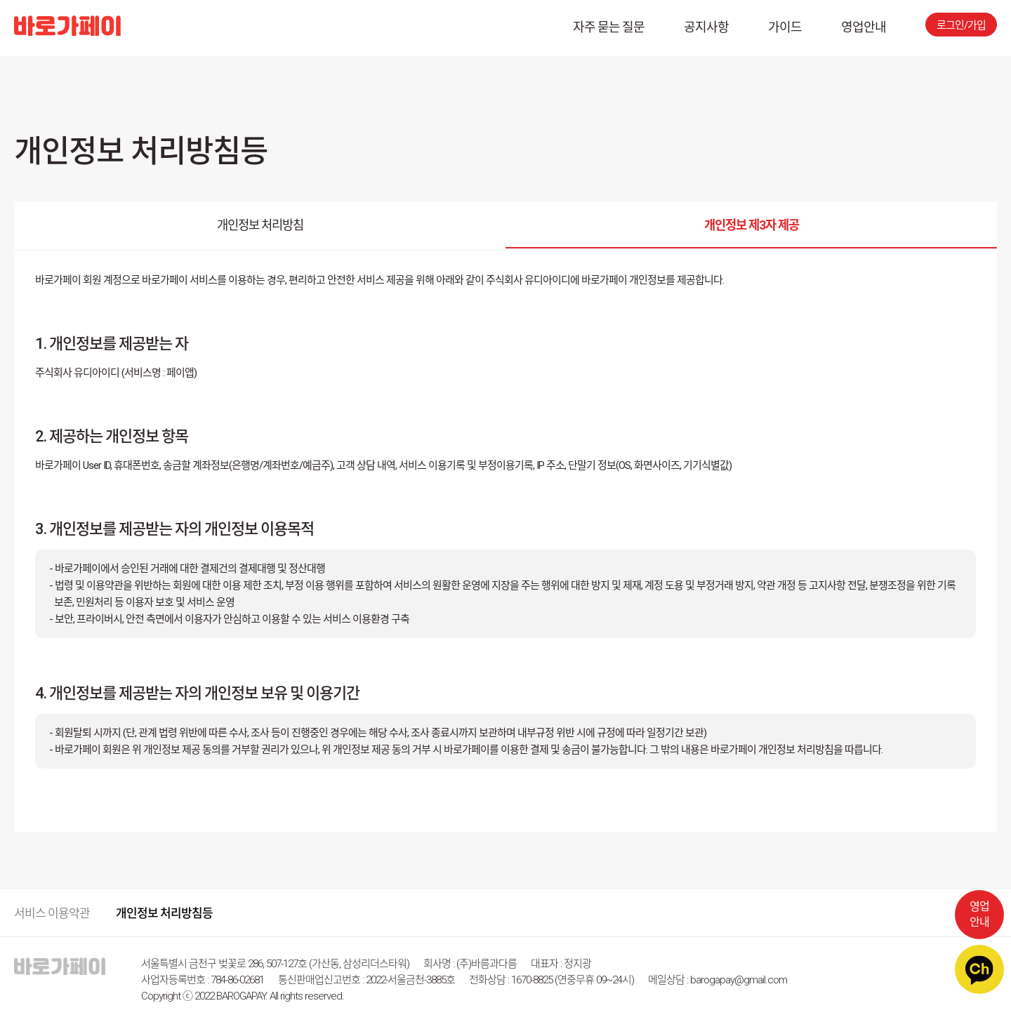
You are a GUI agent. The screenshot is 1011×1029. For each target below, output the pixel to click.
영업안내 (863, 27)
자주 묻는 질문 (609, 27)
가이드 (785, 27)
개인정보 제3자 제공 (751, 226)
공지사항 (706, 27)
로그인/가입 (961, 25)
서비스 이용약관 (52, 913)
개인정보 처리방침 (260, 226)
